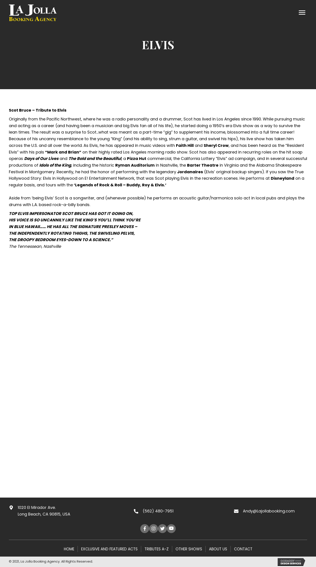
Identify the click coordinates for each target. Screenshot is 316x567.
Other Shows (189, 549)
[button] (144, 528)
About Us (218, 549)
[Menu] (302, 12)
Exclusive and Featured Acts (109, 549)
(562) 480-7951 (158, 511)
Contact (243, 549)
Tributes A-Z (156, 549)
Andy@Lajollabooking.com (269, 511)
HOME (69, 549)
